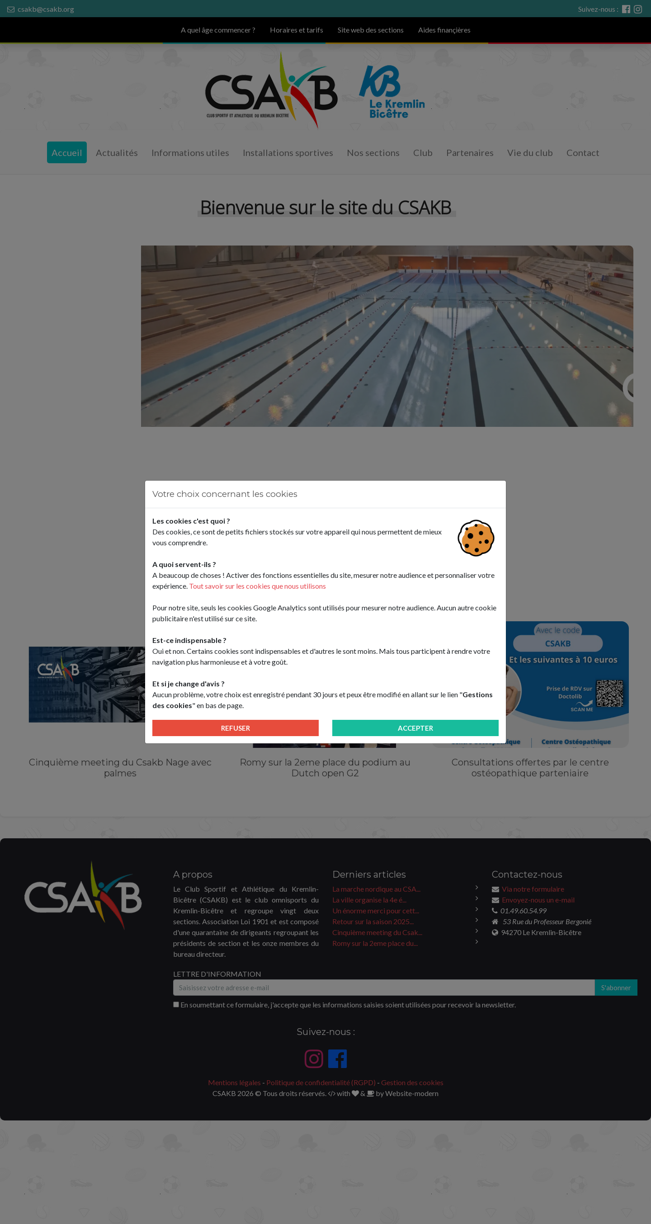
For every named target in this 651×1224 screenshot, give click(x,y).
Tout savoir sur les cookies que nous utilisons (257, 585)
